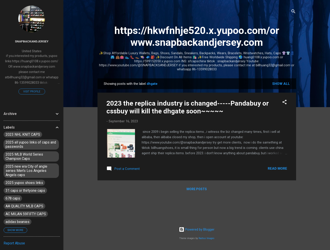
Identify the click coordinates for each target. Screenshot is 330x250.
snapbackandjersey (31, 41)
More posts (197, 189)
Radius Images (206, 238)
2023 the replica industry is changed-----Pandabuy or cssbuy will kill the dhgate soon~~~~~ (187, 107)
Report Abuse (14, 243)
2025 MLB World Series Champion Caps (24, 156)
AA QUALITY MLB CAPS (24, 206)
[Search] (293, 12)
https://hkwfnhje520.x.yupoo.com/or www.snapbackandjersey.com (196, 36)
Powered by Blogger (196, 229)
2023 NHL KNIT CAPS (23, 134)
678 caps (13, 198)
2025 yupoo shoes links (24, 183)
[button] (284, 102)
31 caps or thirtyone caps (25, 190)
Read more (277, 169)
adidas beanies (17, 222)
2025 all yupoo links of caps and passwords (31, 144)
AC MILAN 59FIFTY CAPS (26, 214)
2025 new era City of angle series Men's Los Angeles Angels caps (26, 170)
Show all (281, 84)
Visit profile (31, 91)
